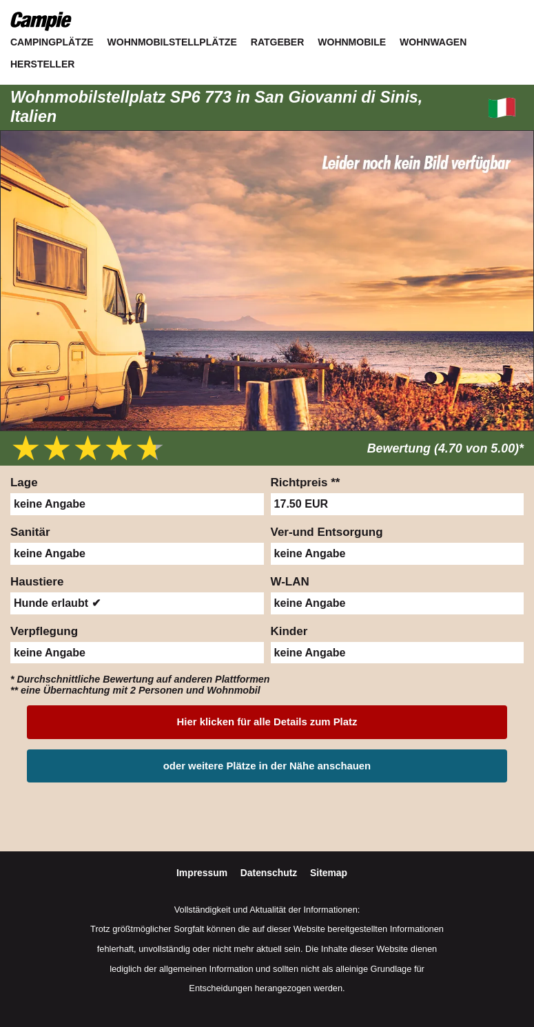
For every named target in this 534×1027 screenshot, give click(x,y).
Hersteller (42, 64)
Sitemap (328, 872)
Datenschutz (270, 872)
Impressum (203, 872)
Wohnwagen (433, 42)
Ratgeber (278, 42)
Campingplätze (52, 42)
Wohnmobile (352, 42)
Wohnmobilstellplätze (172, 42)
